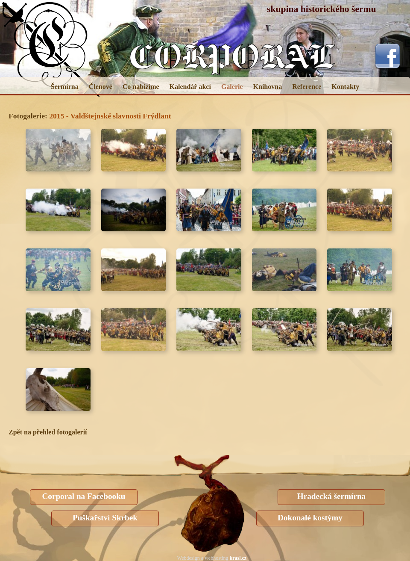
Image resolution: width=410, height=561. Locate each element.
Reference (306, 86)
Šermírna (65, 86)
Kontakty (345, 86)
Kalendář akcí (190, 86)
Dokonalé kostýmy (310, 517)
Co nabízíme (141, 86)
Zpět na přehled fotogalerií (48, 432)
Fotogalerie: (28, 116)
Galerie (232, 86)
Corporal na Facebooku (83, 496)
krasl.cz (238, 558)
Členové (100, 86)
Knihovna (267, 86)
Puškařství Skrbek (105, 517)
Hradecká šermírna (331, 496)
